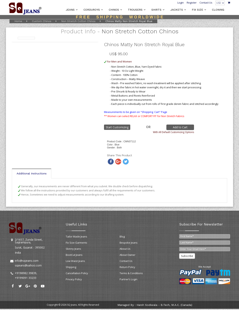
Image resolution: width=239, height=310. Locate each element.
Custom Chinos (41, 21)
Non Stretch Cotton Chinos (78, 21)
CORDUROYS (91, 9)
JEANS (70, 9)
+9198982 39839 (25, 273)
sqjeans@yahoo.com (28, 265)
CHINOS (114, 9)
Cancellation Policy (77, 273)
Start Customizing (117, 127)
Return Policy (127, 267)
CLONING (218, 9)
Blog (122, 236)
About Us (125, 248)
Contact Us (206, 2)
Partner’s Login (128, 279)
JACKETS (176, 9)
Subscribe (187, 256)
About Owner (127, 255)
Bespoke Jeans (129, 242)
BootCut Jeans (74, 255)
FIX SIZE (197, 9)
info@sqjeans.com (26, 261)
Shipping (71, 267)
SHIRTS (156, 9)
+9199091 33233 (25, 278)
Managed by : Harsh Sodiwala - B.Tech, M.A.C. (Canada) (154, 304)
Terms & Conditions (131, 273)
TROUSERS (135, 9)
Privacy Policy (74, 279)
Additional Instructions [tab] (32, 173)
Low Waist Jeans (75, 261)
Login (180, 2)
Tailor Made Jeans (76, 236)
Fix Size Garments (76, 242)
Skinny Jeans (73, 248)
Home (18, 21)
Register (192, 2)
